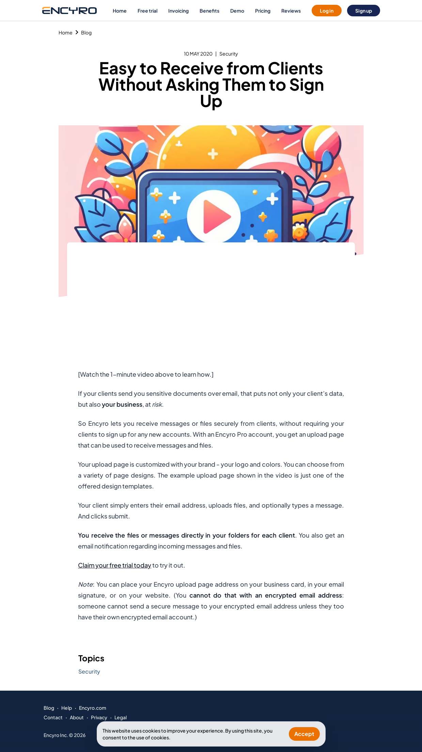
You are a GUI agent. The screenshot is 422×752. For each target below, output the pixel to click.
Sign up (363, 10)
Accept (304, 733)
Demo (237, 10)
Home (120, 10)
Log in (326, 10)
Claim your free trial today (114, 565)
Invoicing (178, 10)
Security (228, 53)
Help (66, 708)
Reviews (291, 10)
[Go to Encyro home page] (69, 10)
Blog (86, 32)
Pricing (262, 10)
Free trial (147, 10)
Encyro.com (92, 708)
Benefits (209, 10)
